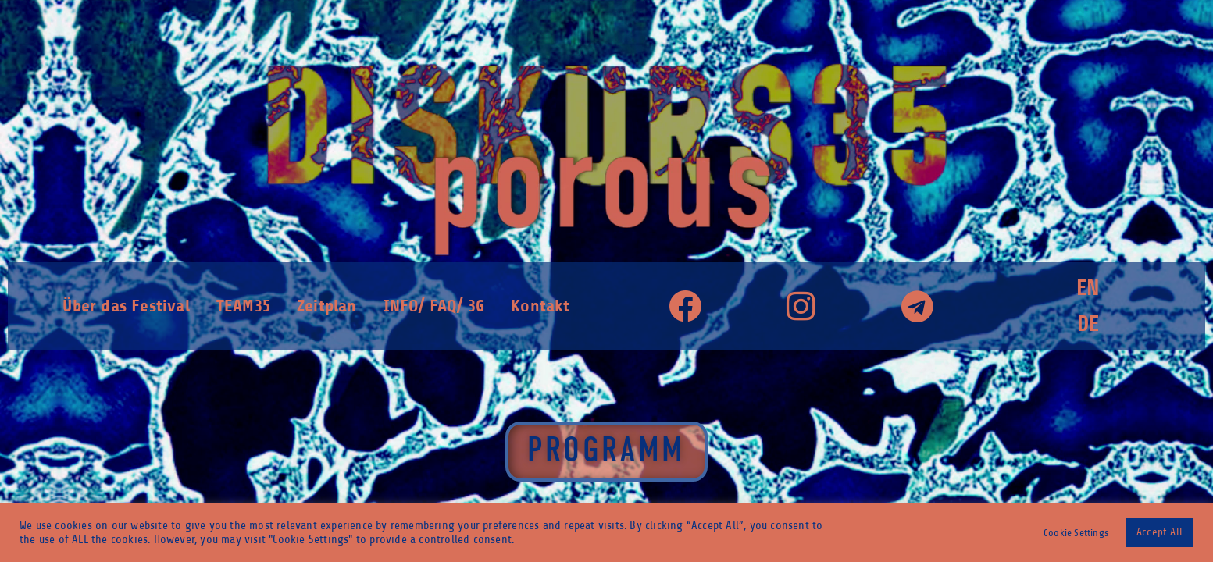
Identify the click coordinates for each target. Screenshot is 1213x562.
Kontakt (540, 305)
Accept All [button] (1159, 532)
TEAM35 (243, 305)
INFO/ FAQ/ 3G (434, 305)
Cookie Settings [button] (1076, 533)
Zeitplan (327, 305)
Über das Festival (125, 305)
